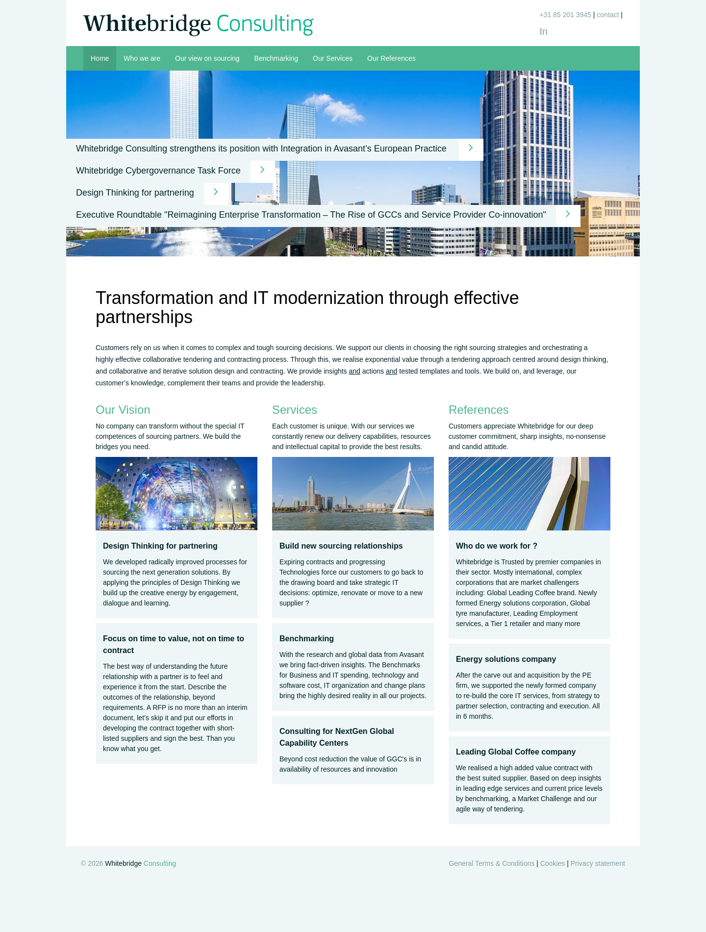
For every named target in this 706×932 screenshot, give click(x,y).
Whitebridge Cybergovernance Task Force (175, 172)
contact (608, 15)
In (543, 31)
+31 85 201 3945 (565, 15)
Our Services (333, 58)
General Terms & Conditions (491, 863)
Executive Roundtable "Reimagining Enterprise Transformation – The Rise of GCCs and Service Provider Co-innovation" (328, 216)
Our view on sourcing (207, 58)
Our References (391, 58)
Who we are (142, 58)
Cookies (552, 863)
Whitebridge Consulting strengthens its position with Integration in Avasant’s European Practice (279, 150)
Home (100, 58)
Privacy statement (598, 863)
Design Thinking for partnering (152, 194)
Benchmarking (276, 58)
